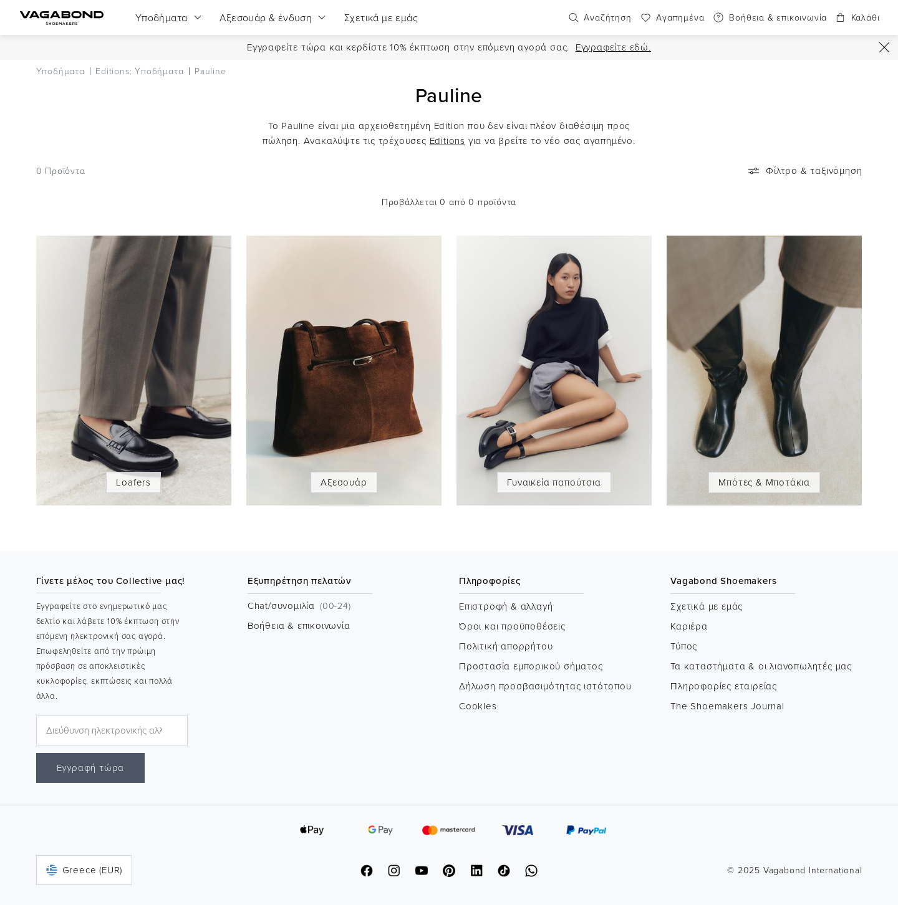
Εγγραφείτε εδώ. (613, 47)
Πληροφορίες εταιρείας (723, 685)
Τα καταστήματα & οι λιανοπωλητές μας (761, 666)
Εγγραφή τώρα (91, 767)
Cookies (478, 705)
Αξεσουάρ (344, 482)
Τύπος (683, 646)
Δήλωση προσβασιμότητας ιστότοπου (545, 685)
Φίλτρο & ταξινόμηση (804, 170)
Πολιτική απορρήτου (506, 646)
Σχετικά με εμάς (706, 606)
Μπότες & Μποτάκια (764, 482)
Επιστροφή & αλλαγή (506, 606)
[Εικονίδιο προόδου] (884, 47)
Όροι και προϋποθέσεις (512, 626)
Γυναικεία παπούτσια (554, 482)
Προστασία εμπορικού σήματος (531, 666)
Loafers (133, 482)
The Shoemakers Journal (727, 705)
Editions (447, 140)
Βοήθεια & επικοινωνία (299, 625)
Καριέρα (689, 626)
